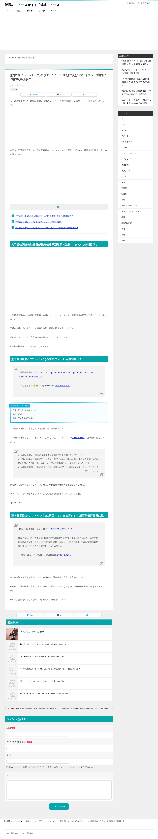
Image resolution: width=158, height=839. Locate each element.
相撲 (123, 217)
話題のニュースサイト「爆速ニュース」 (39, 4)
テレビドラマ (126, 142)
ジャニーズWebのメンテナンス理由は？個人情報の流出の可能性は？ (43, 656)
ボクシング (125, 171)
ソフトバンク (94, 471)
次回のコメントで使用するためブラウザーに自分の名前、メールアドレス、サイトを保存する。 (51, 767)
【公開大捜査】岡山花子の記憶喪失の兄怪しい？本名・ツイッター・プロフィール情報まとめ (86, 708)
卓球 (123, 200)
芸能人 (19, 11)
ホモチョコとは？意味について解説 (31, 632)
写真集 (124, 194)
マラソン (125, 182)
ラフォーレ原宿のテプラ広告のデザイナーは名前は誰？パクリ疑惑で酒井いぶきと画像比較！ (33, 708)
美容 (123, 229)
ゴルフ (124, 124)
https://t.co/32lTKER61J (60, 529)
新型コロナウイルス (129, 206)
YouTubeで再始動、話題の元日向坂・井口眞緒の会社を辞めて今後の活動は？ (136, 82)
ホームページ (78, 438)
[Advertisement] (79, 32)
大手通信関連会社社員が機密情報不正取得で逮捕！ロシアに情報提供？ (44, 216)
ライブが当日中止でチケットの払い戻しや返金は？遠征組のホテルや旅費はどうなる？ (49, 669)
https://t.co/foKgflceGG (59, 372)
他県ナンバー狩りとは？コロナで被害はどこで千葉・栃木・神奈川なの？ (45, 681)
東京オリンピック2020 (130, 211)
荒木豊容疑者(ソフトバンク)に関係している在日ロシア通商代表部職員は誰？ (46, 228)
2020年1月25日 (62, 385)
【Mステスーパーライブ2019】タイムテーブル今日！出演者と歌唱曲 (43, 693)
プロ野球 (42, 11)
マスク (9, 11)
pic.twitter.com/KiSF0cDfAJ (30, 376)
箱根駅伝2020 (126, 223)
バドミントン (126, 159)
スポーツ (125, 136)
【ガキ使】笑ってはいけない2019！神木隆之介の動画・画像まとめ (43, 644)
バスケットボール (128, 153)
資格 (123, 240)
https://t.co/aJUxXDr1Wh (82, 372)
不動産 (124, 188)
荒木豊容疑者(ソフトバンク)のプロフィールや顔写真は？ (38, 222)
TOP (24, 821)
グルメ (53, 11)
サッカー (30, 11)
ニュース (14, 89)
